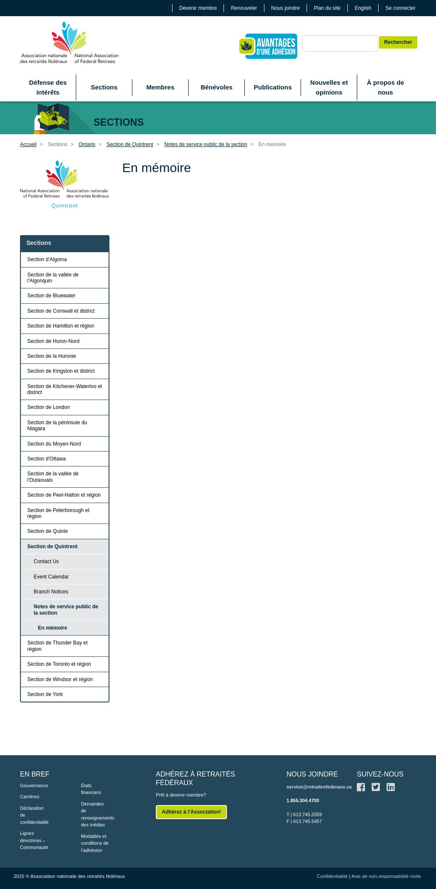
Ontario (86, 144)
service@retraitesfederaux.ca (319, 786)
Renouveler (244, 8)
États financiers (91, 789)
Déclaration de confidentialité (34, 815)
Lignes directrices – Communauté (34, 840)
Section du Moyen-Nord (54, 444)
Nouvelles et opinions (329, 87)
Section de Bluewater (51, 296)
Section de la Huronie (51, 356)
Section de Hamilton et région (60, 326)
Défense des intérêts (47, 87)
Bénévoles (216, 87)
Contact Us (46, 561)
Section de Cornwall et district (61, 311)
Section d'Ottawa (46, 459)
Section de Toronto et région (59, 664)
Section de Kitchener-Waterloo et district (64, 389)
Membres (160, 87)
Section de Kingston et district (61, 371)
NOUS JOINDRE (312, 774)
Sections (104, 87)
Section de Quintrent (129, 144)
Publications (273, 87)
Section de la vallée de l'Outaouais (53, 477)
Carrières (29, 796)
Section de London (48, 407)
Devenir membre (198, 8)
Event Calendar (51, 577)
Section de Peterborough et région (58, 513)
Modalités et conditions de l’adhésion (95, 843)
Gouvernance (34, 785)
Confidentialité (332, 876)
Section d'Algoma (47, 259)
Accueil (28, 144)
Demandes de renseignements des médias (97, 814)
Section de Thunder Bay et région (57, 646)
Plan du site (327, 8)
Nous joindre (285, 8)
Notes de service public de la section (205, 144)
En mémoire (52, 628)
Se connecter (400, 8)
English (363, 8)
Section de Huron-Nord (53, 341)
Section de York (45, 694)
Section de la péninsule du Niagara (57, 426)
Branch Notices (51, 592)
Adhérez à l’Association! (191, 812)
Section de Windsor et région (60, 679)
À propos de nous (385, 87)
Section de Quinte (47, 531)
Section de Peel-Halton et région (64, 495)
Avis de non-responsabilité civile (386, 876)
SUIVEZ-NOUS (380, 774)
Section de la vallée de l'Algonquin (53, 278)
